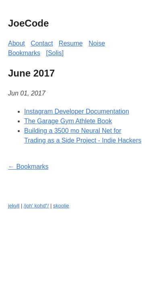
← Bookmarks (28, 166)
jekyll (13, 206)
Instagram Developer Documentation (76, 111)
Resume (71, 43)
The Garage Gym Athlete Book (68, 121)
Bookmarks (24, 53)
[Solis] (55, 53)
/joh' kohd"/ (36, 206)
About (16, 43)
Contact (42, 43)
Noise (97, 43)
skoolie (61, 206)
